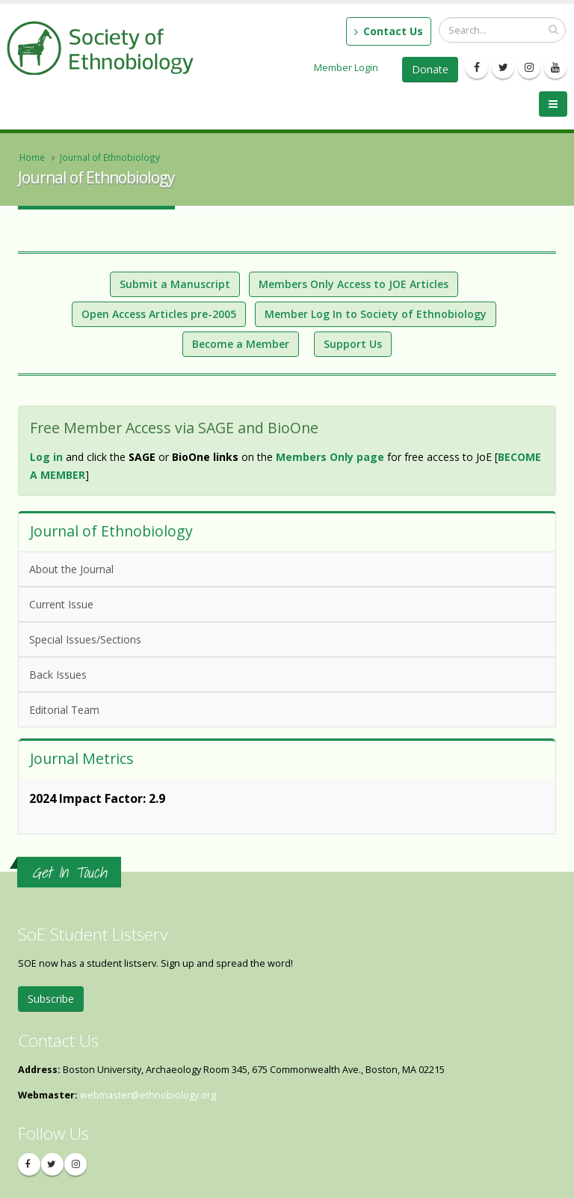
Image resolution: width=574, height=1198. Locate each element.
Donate (430, 69)
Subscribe (51, 998)
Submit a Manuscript (175, 284)
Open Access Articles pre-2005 (158, 314)
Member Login (346, 67)
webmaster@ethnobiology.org (148, 1095)
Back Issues (58, 674)
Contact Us (388, 31)
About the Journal (71, 569)
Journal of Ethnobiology (110, 157)
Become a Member (240, 344)
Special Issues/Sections (85, 639)
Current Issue (61, 604)
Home (32, 157)
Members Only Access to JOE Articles (353, 284)
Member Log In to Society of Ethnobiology (376, 314)
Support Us (353, 344)
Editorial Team (64, 710)
